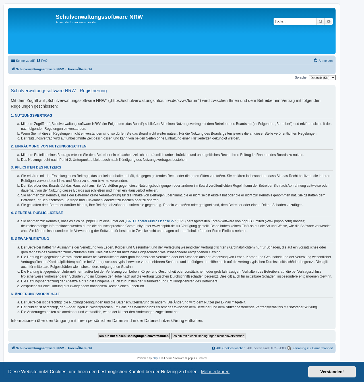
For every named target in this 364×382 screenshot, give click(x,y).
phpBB (157, 358)
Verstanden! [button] (332, 371)
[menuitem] (41, 60)
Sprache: (301, 77)
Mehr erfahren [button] (215, 371)
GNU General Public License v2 (150, 221)
